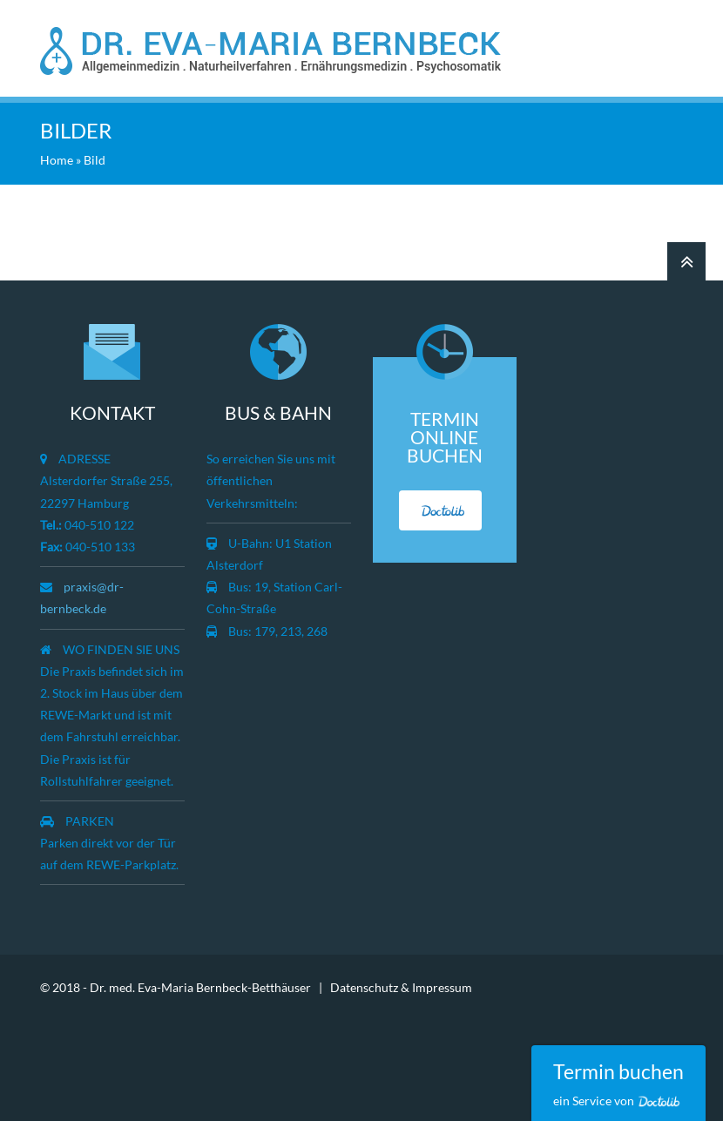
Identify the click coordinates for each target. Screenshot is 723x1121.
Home (56, 159)
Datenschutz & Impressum (401, 987)
